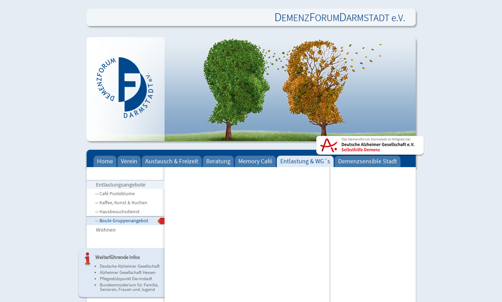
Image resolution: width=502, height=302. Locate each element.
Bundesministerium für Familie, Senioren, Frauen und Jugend (129, 287)
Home (105, 161)
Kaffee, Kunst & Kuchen (123, 202)
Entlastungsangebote (121, 184)
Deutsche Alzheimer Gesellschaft (130, 266)
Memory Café (255, 161)
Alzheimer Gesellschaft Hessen (128, 272)
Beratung (218, 161)
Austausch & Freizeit (171, 161)
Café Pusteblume (117, 193)
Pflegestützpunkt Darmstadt (126, 279)
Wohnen (106, 229)
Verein (129, 161)
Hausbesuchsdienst (119, 211)
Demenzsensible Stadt (367, 161)
